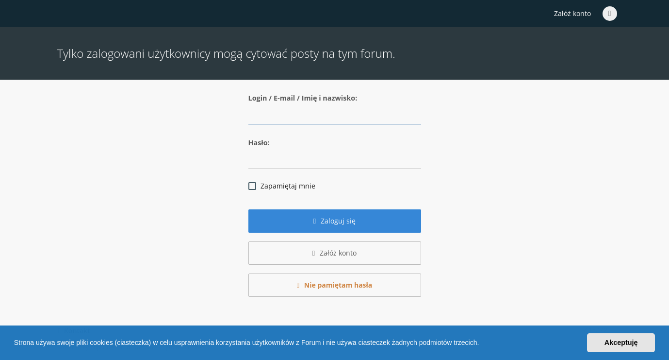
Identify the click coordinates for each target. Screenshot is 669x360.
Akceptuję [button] (621, 342)
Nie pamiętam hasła (335, 285)
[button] (482, 344)
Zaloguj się (334, 220)
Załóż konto (572, 13)
